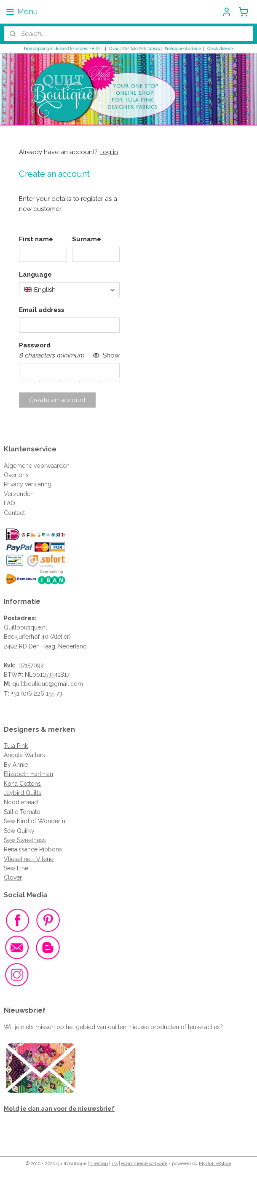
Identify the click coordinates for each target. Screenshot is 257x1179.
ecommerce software (144, 1163)
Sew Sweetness (25, 840)
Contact (14, 512)
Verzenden (19, 494)
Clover (13, 877)
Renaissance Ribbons (33, 849)
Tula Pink (16, 745)
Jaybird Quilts (22, 793)
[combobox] (69, 289)
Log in (108, 152)
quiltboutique (30, 683)
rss (115, 1163)
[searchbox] (69, 289)
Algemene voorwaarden (37, 465)
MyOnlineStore (215, 1163)
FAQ (9, 503)
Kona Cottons (22, 783)
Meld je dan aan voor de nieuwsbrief (59, 1108)
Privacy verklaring (27, 484)
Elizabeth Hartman (28, 774)
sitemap (99, 1163)
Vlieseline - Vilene (29, 859)
